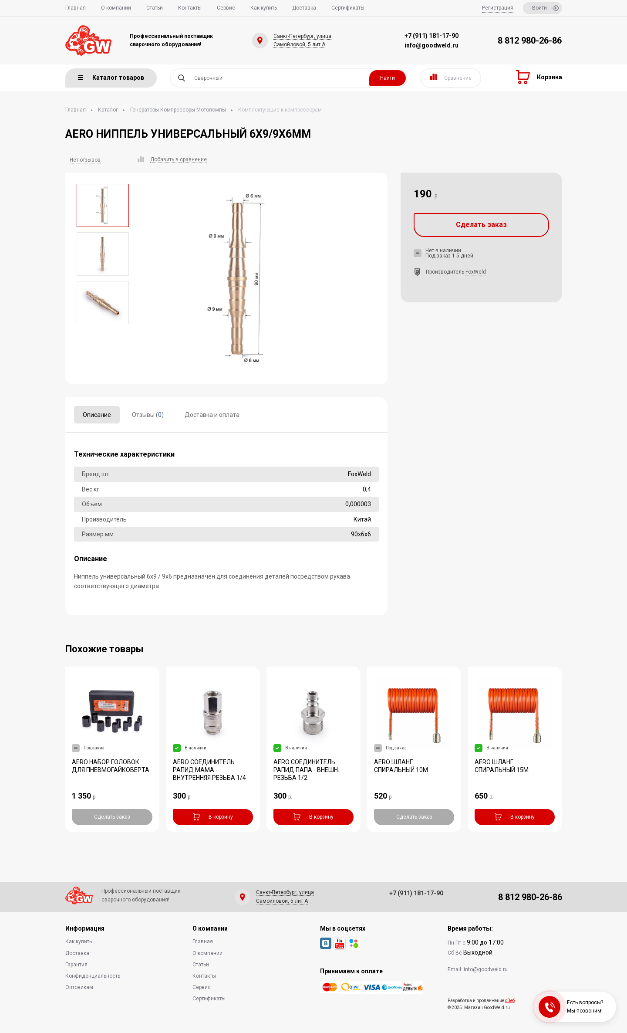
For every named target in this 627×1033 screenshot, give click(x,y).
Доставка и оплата (212, 414)
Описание (97, 414)
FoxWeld (475, 272)
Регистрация (497, 8)
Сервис (226, 8)
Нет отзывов (85, 160)
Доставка (304, 8)
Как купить (263, 8)
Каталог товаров (111, 77)
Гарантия (76, 965)
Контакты (190, 8)
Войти (545, 8)
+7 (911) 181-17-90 (431, 35)
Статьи (154, 8)
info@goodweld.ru (431, 45)
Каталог (108, 110)
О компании (116, 8)
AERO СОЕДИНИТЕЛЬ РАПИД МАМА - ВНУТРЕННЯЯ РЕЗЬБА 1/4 (209, 770)
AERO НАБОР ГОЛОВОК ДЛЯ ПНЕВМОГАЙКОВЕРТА (110, 766)
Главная (75, 8)
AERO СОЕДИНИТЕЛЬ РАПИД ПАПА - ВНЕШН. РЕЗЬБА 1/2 (306, 770)
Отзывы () (148, 415)
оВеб (510, 1000)
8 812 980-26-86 (530, 40)
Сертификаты (347, 8)
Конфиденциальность (92, 976)
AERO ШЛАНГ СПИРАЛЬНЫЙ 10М (401, 766)
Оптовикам (79, 987)
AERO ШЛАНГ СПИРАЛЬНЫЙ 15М (502, 766)
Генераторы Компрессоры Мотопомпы (178, 110)
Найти (387, 78)
